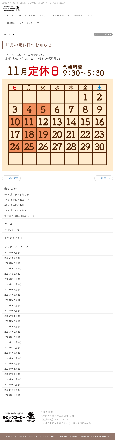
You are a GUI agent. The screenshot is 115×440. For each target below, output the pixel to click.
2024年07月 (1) (12, 363)
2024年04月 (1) (12, 369)
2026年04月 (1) (12, 252)
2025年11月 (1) (12, 279)
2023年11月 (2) (12, 395)
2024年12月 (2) (12, 337)
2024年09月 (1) (12, 353)
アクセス (91, 15)
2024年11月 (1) (12, 342)
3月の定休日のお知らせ (16, 205)
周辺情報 (11, 23)
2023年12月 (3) (12, 390)
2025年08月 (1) (12, 295)
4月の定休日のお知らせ (16, 200)
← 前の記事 (11, 178)
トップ (10, 15)
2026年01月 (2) (12, 268)
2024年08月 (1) (12, 358)
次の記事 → (104, 178)
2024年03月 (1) (12, 374)
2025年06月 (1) (12, 305)
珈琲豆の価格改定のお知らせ (19, 215)
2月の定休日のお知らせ (16, 210)
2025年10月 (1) (12, 284)
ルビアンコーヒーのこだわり (32, 15)
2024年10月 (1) (12, 347)
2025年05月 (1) (12, 311)
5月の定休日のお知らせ (16, 194)
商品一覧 (78, 15)
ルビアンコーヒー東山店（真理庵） (35, 436)
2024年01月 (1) (12, 384)
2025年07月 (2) (12, 300)
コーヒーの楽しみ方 (60, 15)
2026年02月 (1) (12, 263)
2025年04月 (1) (12, 316)
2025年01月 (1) (12, 332)
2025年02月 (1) (12, 326)
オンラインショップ (29, 23)
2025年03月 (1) (12, 321)
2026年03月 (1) (12, 258)
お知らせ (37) (11, 230)
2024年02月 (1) (12, 379)
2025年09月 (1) (12, 289)
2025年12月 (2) (12, 274)
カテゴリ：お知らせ (103, 34)
